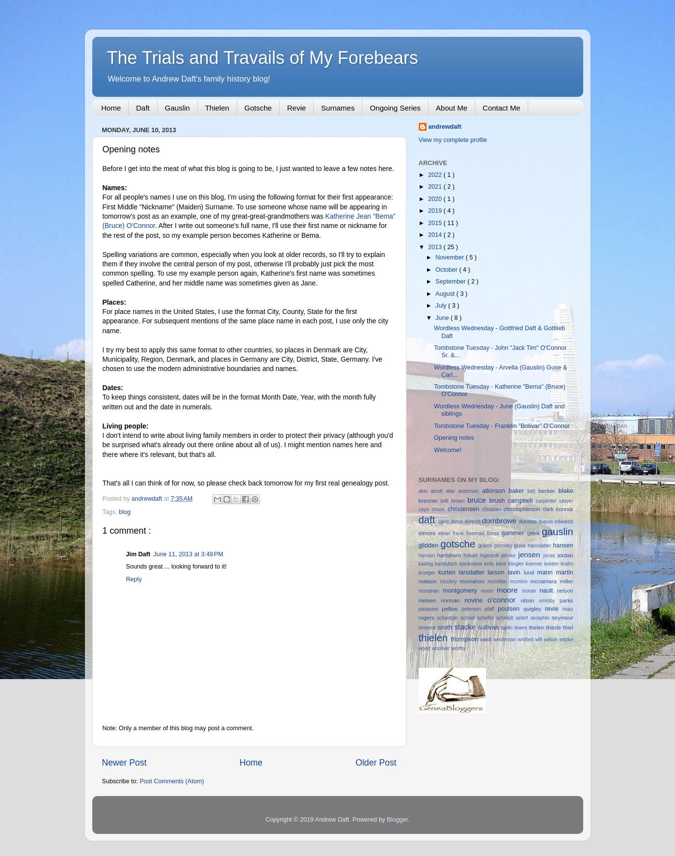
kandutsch (447, 564)
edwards (563, 521)
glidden (430, 545)
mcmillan (498, 581)
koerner (535, 564)
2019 (436, 210)
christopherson (523, 509)
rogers (428, 618)
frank (459, 533)
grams (485, 545)
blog (125, 512)
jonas (550, 555)
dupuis (547, 521)
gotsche (459, 544)
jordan (565, 555)
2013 (436, 247)
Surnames (337, 108)
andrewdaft (445, 126)
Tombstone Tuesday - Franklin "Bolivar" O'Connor (502, 426)
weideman (505, 639)
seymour (562, 618)
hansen (563, 545)
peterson (473, 609)
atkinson (495, 490)
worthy (458, 648)
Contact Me (501, 108)
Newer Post (124, 763)
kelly (490, 564)
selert (523, 618)
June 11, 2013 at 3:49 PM (188, 554)
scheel (468, 618)
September (451, 281)
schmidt (506, 618)
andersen (470, 491)
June (443, 317)
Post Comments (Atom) (172, 781)
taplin (507, 627)
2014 (436, 234)
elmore (428, 533)
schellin (486, 618)
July (441, 305)
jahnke (509, 555)
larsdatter (473, 572)
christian (493, 509)
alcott (438, 491)
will (539, 639)
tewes (521, 627)
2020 (436, 199)
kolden (552, 564)
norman (452, 600)
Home (111, 108)
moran (531, 591)
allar (452, 491)
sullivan (489, 627)
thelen (537, 627)
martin (564, 572)
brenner (430, 501)
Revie (296, 108)
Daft (143, 108)
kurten (448, 572)
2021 (436, 186)
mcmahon (473, 581)
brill (446, 501)
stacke (466, 627)
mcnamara (545, 581)
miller (566, 581)
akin (425, 491)
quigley (534, 609)
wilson (552, 639)
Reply (134, 579)
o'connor (504, 600)
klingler (517, 564)
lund (531, 572)
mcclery (450, 581)
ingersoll (490, 555)
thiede (554, 627)
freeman (476, 533)
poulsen (510, 608)
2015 (436, 223)
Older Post (375, 763)
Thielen (217, 108)
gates (534, 533)
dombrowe (500, 520)
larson (497, 572)
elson (445, 533)
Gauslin (177, 108)
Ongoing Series (395, 108)
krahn (567, 564)
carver (566, 501)
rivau (568, 609)
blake (565, 490)
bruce (478, 500)
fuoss (494, 533)
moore (509, 590)
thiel (568, 627)
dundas (528, 521)
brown (459, 501)
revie (554, 608)
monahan (431, 591)
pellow (451, 609)
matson (429, 581)
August (446, 293)
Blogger (397, 819)
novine (475, 600)
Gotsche (258, 108)
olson (530, 600)
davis (444, 521)
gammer (514, 533)
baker (518, 490)
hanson (428, 555)
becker (549, 491)
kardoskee (471, 564)
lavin (516, 572)
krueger (428, 572)
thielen (435, 637)
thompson (465, 639)
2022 (436, 174)
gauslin (557, 531)
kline (502, 564)
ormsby (549, 600)
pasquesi (430, 609)
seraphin (541, 618)
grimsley (504, 545)
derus (457, 521)
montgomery (462, 590)
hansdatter (540, 545)
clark (549, 509)
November (450, 257)
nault (548, 590)
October (447, 269)
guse (521, 545)
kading (427, 564)
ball (533, 491)
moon (489, 591)
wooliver (441, 648)
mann (546, 572)
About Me (451, 108)
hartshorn (450, 555)
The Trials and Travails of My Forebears (262, 58)
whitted (527, 639)
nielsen (430, 600)
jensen (530, 554)
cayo (425, 509)
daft (428, 519)
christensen (465, 509)
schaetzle (448, 618)
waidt (486, 639)
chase (440, 509)
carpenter (547, 501)
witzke (566, 639)
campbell (522, 500)
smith (445, 627)
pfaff (491, 609)
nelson (565, 591)
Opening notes (454, 437)
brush (498, 500)
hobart (471, 555)
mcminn (520, 581)
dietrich (473, 521)
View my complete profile (453, 140)
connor (564, 509)
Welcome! (447, 450)
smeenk (428, 627)
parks (566, 600)
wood (425, 648)
